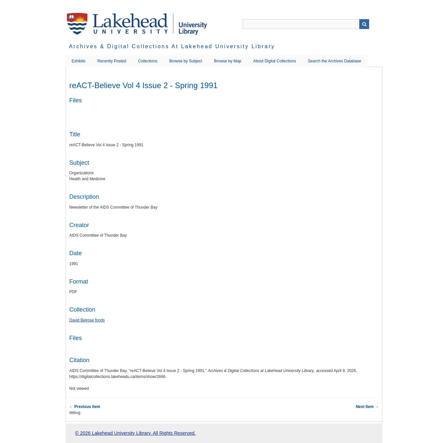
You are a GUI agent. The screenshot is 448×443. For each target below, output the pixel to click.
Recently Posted (111, 61)
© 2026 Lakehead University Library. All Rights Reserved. (135, 433)
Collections (147, 61)
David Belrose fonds (87, 320)
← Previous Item (84, 406)
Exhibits (78, 61)
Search (364, 24)
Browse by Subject (185, 61)
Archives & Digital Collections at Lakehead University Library (172, 46)
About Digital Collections (274, 61)
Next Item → (367, 406)
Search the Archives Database (334, 61)
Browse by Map (227, 61)
